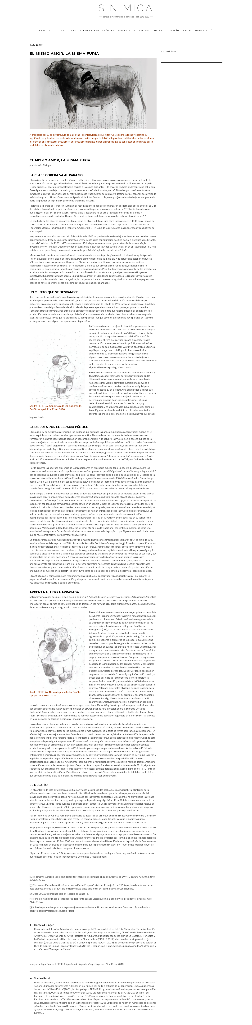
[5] (39, 712)
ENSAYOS (44, 30)
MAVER (187, 30)
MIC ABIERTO (141, 30)
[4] (67, 570)
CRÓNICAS (108, 30)
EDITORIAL (60, 30)
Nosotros (201, 30)
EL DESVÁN (172, 30)
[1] (121, 346)
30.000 (72, 30)
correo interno (169, 51)
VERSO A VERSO (89, 30)
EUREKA (157, 30)
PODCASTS (124, 30)
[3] (123, 543)
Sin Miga (126, 8)
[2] (43, 485)
